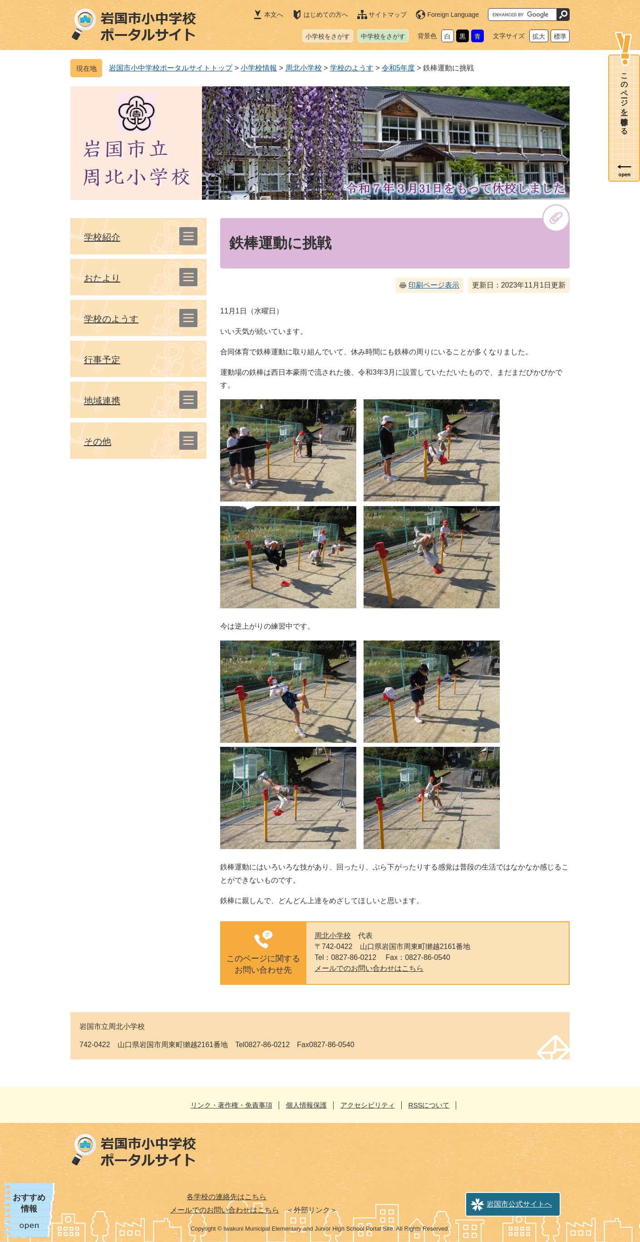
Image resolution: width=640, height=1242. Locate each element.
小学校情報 (259, 68)
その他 (97, 442)
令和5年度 (398, 68)
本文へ (273, 14)
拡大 (538, 36)
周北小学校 (304, 68)
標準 (560, 36)
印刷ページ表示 (434, 285)
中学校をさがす (383, 36)
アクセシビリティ (367, 1105)
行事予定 (102, 360)
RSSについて (429, 1105)
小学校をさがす (327, 36)
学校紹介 (102, 237)
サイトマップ (388, 14)
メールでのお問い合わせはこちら (369, 968)
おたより (102, 278)
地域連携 (102, 401)
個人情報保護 (306, 1105)
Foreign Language (453, 14)
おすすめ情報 (29, 1203)
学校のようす (352, 68)
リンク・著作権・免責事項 (231, 1105)
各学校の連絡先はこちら (226, 1197)
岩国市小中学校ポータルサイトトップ (170, 68)
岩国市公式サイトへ (519, 1204)
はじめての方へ (326, 14)
